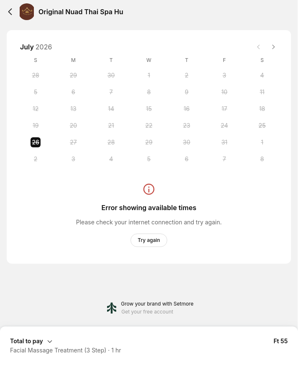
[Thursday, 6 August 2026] (186, 159)
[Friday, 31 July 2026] (225, 142)
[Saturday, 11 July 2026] (262, 92)
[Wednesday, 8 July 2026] (149, 92)
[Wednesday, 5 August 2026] (149, 159)
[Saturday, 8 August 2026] (262, 159)
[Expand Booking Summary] (149, 340)
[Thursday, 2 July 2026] (186, 75)
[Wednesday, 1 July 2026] (149, 75)
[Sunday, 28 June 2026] (36, 75)
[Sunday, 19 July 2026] (36, 126)
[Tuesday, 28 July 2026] (111, 142)
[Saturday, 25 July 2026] (262, 126)
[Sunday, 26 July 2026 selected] (36, 142)
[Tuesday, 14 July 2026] (111, 109)
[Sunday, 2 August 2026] (36, 159)
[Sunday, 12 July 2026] (36, 109)
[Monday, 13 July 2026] (73, 109)
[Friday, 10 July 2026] (225, 92)
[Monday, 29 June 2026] (73, 75)
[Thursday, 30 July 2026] (186, 142)
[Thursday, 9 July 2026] (186, 92)
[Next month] (273, 47)
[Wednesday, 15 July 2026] (149, 109)
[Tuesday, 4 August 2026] (111, 159)
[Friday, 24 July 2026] (225, 126)
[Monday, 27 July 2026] (73, 142)
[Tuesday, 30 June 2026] (111, 75)
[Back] (10, 12)
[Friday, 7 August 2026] (225, 159)
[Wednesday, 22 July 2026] (149, 126)
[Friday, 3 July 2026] (225, 75)
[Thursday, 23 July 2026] (186, 126)
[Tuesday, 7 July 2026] (111, 92)
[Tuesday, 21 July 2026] (111, 126)
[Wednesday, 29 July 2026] (149, 142)
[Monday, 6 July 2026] (73, 92)
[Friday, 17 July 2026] (225, 109)
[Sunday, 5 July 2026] (36, 92)
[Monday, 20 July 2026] (73, 126)
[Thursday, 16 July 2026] (186, 109)
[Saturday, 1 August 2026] (262, 142)
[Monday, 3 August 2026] (73, 159)
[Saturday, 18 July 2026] (262, 109)
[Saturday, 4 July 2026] (262, 75)
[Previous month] (258, 47)
